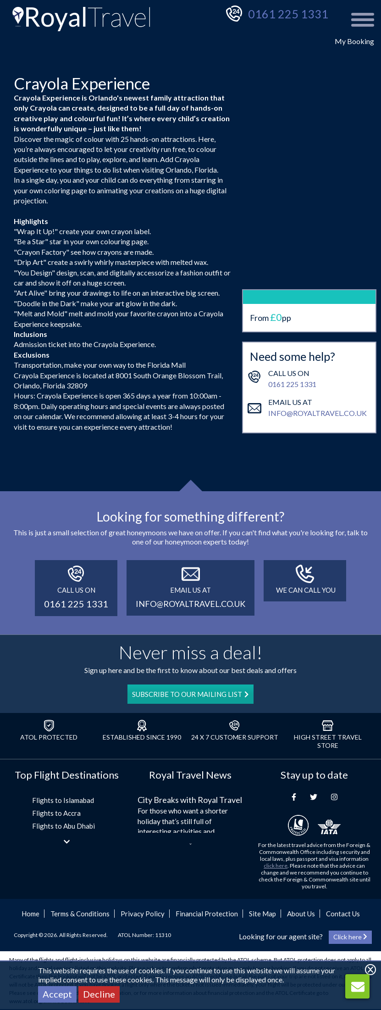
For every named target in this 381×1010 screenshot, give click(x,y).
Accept (57, 993)
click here (275, 865)
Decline (99, 993)
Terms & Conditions (80, 913)
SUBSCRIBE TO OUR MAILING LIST (190, 694)
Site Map (262, 913)
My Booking (354, 41)
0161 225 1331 (288, 14)
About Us (301, 913)
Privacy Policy (143, 913)
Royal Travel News (190, 775)
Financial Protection (207, 913)
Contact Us (343, 913)
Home (30, 913)
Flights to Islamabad (63, 800)
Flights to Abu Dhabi (63, 826)
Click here (350, 937)
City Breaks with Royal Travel (190, 800)
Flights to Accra (56, 813)
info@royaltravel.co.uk (317, 386)
